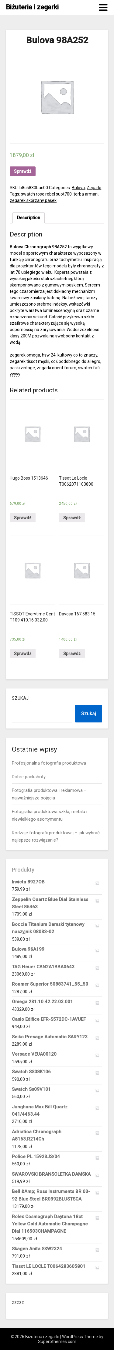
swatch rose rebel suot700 (46, 194)
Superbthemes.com (57, 1341)
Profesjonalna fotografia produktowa (49, 763)
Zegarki (94, 187)
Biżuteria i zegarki (32, 7)
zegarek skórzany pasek (33, 200)
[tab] (28, 217)
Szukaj (20, 698)
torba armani (86, 194)
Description (28, 217)
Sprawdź (22, 171)
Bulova (78, 187)
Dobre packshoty (29, 776)
